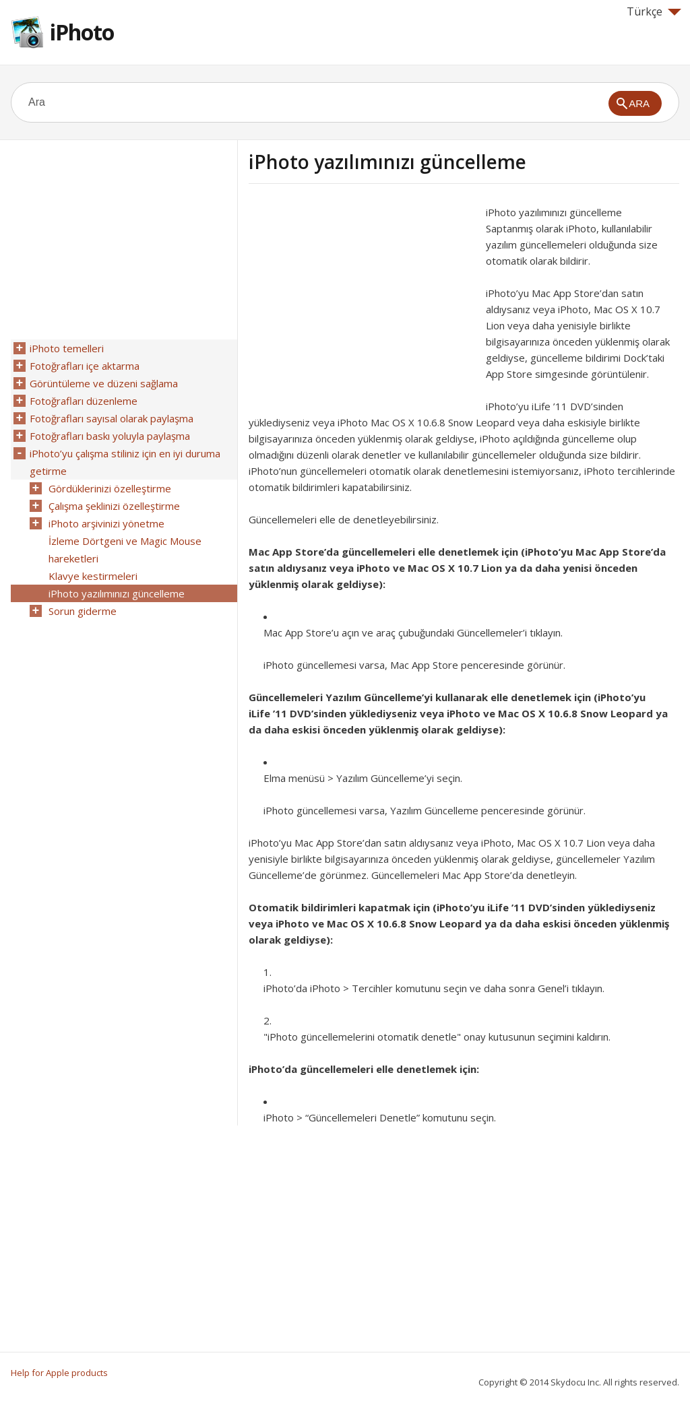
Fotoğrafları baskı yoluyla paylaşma (110, 436)
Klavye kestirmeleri (93, 576)
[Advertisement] (362, 298)
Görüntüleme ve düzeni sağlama (104, 383)
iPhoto (82, 32)
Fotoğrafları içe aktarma (84, 365)
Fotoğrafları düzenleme (83, 400)
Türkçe (654, 11)
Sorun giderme (83, 611)
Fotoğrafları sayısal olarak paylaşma (111, 418)
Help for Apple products (59, 1373)
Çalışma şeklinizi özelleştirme (114, 506)
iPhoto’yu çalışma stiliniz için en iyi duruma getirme (125, 462)
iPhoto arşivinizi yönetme (106, 523)
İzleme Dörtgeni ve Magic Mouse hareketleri (125, 549)
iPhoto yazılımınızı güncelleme (117, 593)
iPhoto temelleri (67, 348)
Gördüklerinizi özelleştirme (110, 488)
